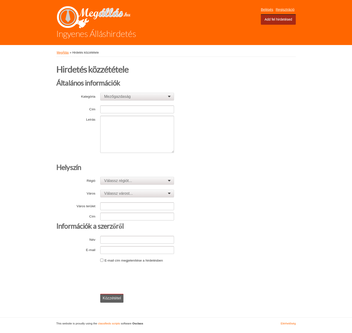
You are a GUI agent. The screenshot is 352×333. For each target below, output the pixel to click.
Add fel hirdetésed (278, 19)
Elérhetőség (288, 323)
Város (91, 193)
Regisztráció (285, 9)
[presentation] (137, 276)
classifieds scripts (109, 323)
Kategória (88, 96)
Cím (92, 109)
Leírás (90, 119)
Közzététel (112, 298)
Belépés (267, 9)
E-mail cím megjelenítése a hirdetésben (133, 260)
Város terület (86, 206)
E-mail (90, 250)
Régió (91, 181)
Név (92, 239)
